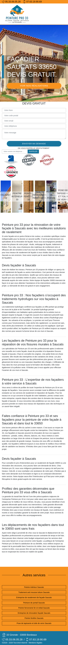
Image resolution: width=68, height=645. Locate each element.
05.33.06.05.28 (11, 1)
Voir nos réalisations (34, 86)
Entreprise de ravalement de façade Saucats (34, 597)
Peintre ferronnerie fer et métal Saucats (34, 608)
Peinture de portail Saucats (34, 603)
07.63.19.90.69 (32, 1)
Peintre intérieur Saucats (34, 587)
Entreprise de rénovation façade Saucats (34, 613)
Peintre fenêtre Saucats (34, 618)
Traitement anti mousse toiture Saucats (34, 592)
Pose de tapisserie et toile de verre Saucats (34, 623)
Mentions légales (35, 643)
